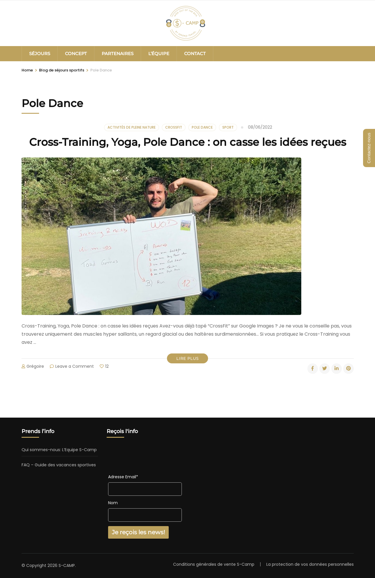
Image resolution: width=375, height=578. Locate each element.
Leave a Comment (74, 366)
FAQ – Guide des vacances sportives (59, 465)
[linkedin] (336, 368)
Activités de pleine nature (132, 127)
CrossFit (173, 127)
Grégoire (35, 366)
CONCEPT (76, 53)
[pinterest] (348, 368)
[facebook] (312, 368)
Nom (113, 503)
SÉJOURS (39, 53)
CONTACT (195, 53)
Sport (228, 127)
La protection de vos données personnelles (310, 564)
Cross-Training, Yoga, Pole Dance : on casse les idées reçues (187, 142)
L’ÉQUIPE (158, 53)
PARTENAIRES (117, 53)
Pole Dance (202, 127)
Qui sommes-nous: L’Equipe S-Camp (59, 450)
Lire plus (187, 358)
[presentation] (152, 458)
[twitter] (324, 368)
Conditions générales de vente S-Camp (213, 564)
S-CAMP (67, 565)
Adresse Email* (123, 477)
